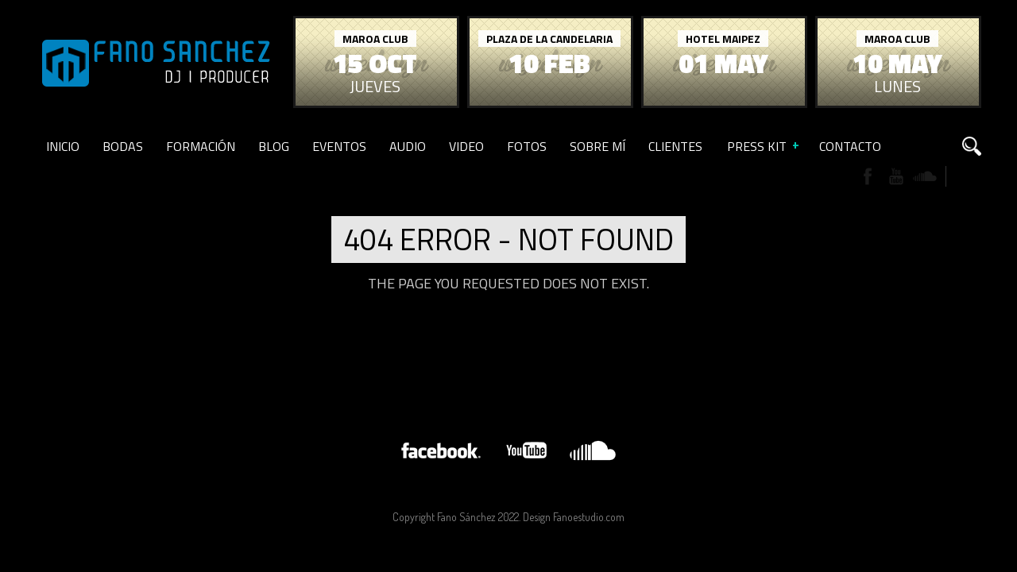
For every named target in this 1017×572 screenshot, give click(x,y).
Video (466, 146)
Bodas (122, 146)
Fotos (527, 146)
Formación (200, 146)
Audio (407, 146)
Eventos (339, 146)
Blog (273, 146)
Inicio (62, 146)
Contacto (850, 146)
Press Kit (757, 146)
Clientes (675, 146)
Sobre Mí (597, 146)
